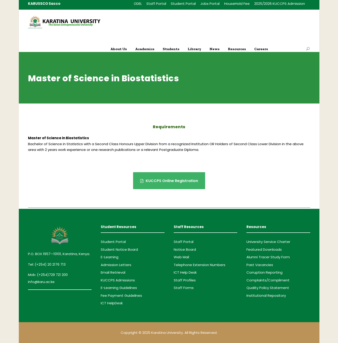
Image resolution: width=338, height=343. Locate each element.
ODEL (138, 3)
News (215, 49)
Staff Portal (156, 3)
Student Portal (183, 3)
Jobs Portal (210, 3)
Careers (261, 49)
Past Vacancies (259, 264)
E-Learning (109, 257)
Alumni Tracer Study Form (268, 257)
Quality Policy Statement (267, 287)
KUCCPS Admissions (118, 280)
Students (171, 49)
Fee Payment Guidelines (121, 295)
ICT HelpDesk (112, 303)
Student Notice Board (119, 249)
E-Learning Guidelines (119, 287)
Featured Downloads (264, 249)
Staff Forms (184, 287)
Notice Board (185, 249)
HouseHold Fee (237, 3)
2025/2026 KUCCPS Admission (279, 3)
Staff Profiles (185, 280)
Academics (144, 49)
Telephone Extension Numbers (199, 264)
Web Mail (181, 257)
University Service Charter (268, 241)
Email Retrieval (113, 272)
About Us (118, 49)
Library (194, 49)
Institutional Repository (266, 295)
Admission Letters (116, 264)
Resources (237, 49)
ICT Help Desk (185, 272)
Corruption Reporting (264, 272)
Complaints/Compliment (268, 280)
